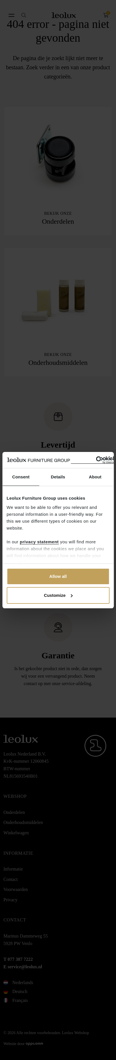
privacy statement (39, 541)
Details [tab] (58, 476)
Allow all (58, 576)
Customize (58, 595)
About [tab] (95, 476)
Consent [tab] (21, 476)
